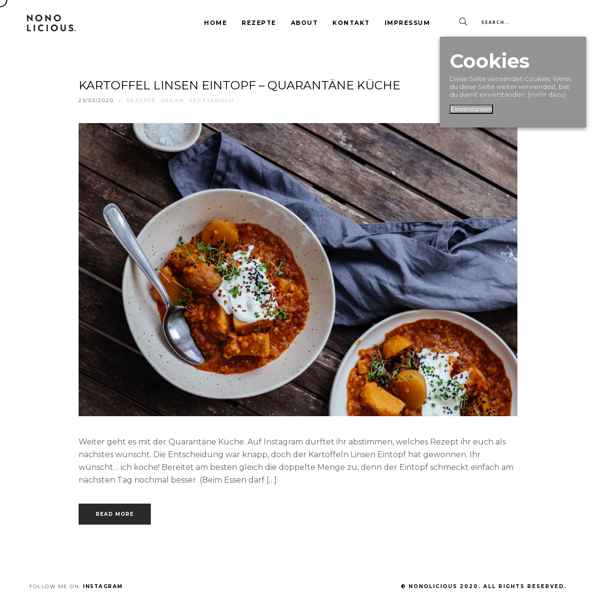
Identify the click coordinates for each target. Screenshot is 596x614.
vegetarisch (211, 100)
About (304, 22)
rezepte (141, 100)
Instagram (103, 586)
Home (215, 22)
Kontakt (351, 22)
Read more (115, 514)
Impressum (408, 22)
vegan (172, 100)
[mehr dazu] (547, 94)
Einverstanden (471, 109)
